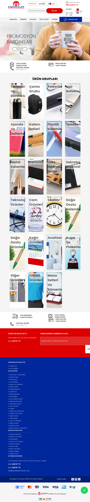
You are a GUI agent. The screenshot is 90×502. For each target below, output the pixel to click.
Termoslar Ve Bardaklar (17, 375)
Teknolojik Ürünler (14, 404)
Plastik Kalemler (14, 389)
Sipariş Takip (13, 446)
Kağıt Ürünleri (13, 416)
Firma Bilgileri (13, 368)
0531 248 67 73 (72, 5)
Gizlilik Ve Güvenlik (15, 437)
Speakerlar (12, 392)
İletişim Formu (13, 454)
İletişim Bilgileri (13, 451)
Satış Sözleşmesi (14, 434)
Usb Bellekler (13, 382)
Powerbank (12, 379)
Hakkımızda (12, 366)
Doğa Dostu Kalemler (16, 411)
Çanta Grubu (13, 377)
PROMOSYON (70, 19)
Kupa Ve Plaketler (14, 421)
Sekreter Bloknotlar (15, 401)
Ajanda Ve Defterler (15, 384)
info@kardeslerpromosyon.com (19, 471)
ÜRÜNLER (23, 19)
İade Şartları (13, 439)
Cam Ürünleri (13, 406)
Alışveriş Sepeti (14, 444)
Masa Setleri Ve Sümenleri (17, 428)
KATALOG (33, 19)
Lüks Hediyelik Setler (15, 399)
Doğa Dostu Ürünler (15, 413)
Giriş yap (71, 14)
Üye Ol (67, 14)
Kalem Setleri (13, 387)
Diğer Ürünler (13, 423)
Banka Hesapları (14, 449)
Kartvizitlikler (12, 396)
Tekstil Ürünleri (13, 426)
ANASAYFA (13, 19)
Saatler (11, 409)
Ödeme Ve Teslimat (15, 441)
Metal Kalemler (14, 394)
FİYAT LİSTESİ (44, 19)
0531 (21, 70)
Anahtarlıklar (13, 418)
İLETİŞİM (55, 19)
